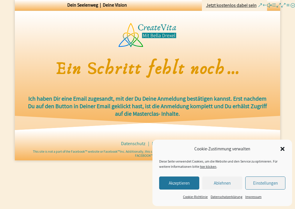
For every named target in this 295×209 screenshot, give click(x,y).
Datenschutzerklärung (226, 196)
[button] (282, 149)
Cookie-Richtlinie (195, 196)
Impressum (253, 196)
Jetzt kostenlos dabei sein (231, 5)
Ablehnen (222, 183)
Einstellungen (265, 183)
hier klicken (208, 166)
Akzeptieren (179, 183)
